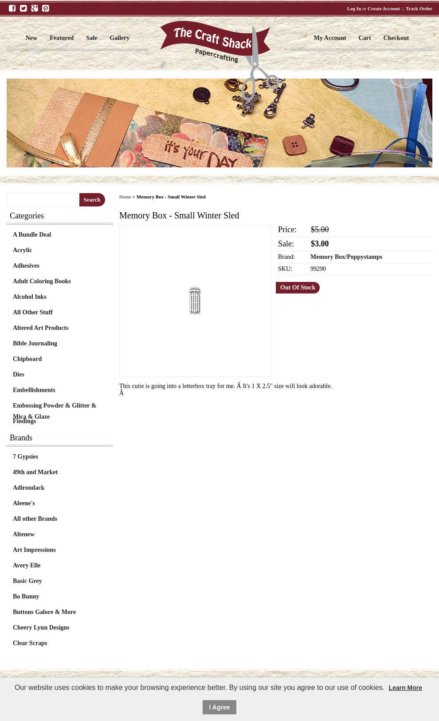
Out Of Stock (297, 287)
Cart (365, 38)
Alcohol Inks (30, 296)
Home (125, 196)
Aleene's (24, 503)
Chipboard (27, 359)
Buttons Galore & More (44, 612)
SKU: (285, 268)
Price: (287, 229)
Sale (91, 38)
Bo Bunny (26, 596)
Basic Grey (27, 581)
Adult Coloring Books (42, 281)
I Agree (219, 707)
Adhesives (26, 265)
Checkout (396, 38)
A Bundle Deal (32, 234)
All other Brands (35, 518)
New (31, 38)
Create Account (384, 8)
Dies (18, 374)
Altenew (24, 534)
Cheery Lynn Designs (41, 627)
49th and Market (35, 472)
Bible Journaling (35, 343)
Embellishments (34, 390)
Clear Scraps (30, 643)
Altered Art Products (40, 328)
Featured (62, 38)
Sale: (286, 243)
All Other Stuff (33, 312)
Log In (354, 8)
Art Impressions (34, 550)
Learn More (405, 687)
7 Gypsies (25, 456)
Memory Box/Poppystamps (346, 257)
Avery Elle (26, 565)
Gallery (119, 38)
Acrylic (22, 250)
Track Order (419, 8)
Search (92, 199)
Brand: (286, 257)
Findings (24, 421)
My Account (330, 38)
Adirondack (28, 487)
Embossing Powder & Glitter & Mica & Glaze (54, 406)
